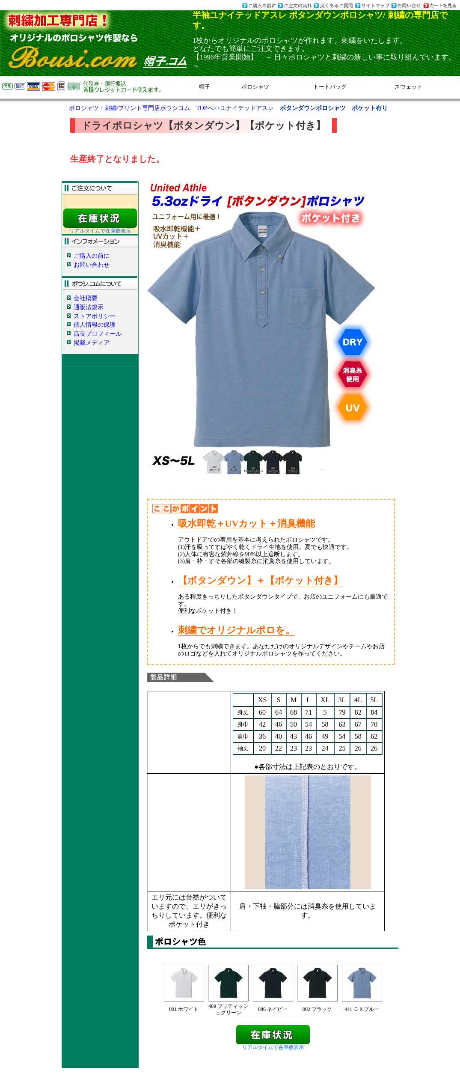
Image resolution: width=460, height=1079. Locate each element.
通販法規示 (89, 307)
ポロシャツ (255, 86)
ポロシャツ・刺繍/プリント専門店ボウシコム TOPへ (141, 108)
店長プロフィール (98, 334)
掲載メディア (92, 343)
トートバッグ (330, 86)
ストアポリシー (95, 316)
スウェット (408, 86)
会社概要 (86, 298)
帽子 (204, 86)
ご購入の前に (92, 256)
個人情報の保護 (95, 325)
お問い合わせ (92, 265)
